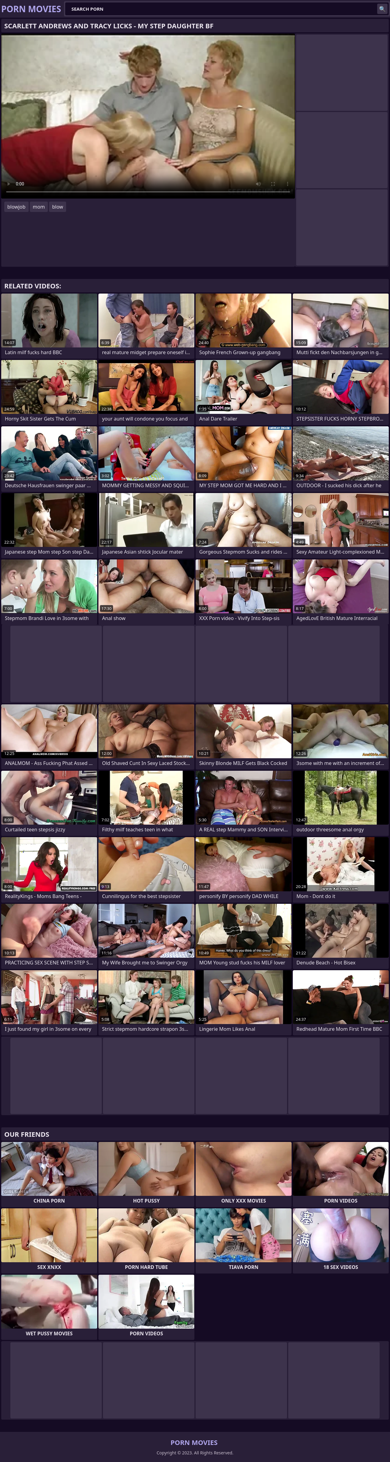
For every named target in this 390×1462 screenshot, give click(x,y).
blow (57, 206)
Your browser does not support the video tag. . (148, 116)
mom (39, 206)
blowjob (16, 206)
